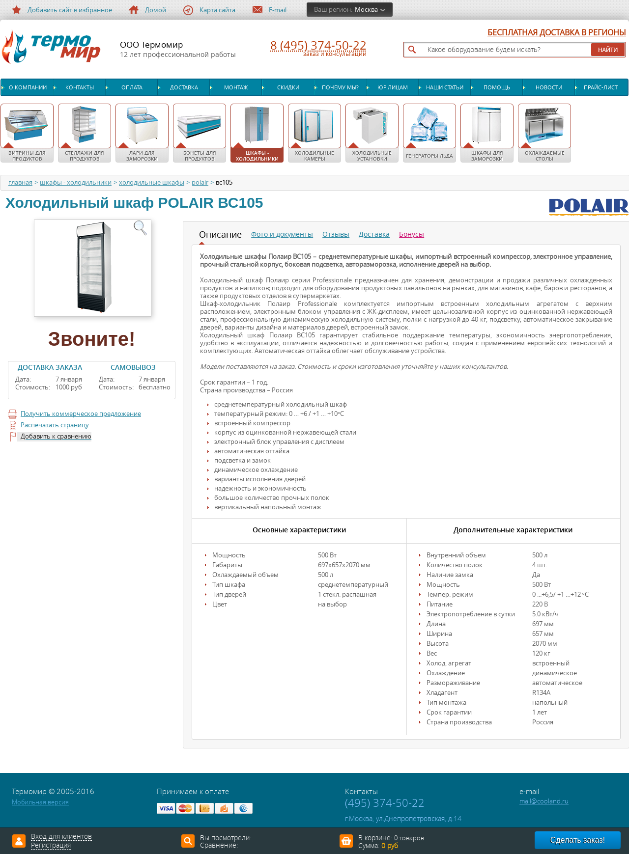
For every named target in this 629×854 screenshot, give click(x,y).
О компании (28, 87)
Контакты (79, 87)
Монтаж (236, 87)
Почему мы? (340, 87)
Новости (549, 87)
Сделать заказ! (577, 840)
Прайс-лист (601, 87)
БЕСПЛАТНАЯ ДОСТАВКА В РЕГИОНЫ (556, 32)
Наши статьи (444, 87)
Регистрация (51, 846)
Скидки (288, 87)
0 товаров (409, 838)
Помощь (497, 87)
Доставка (184, 87)
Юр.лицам (392, 87)
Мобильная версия (40, 802)
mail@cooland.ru (544, 801)
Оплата (132, 87)
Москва (366, 9)
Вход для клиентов (61, 837)
